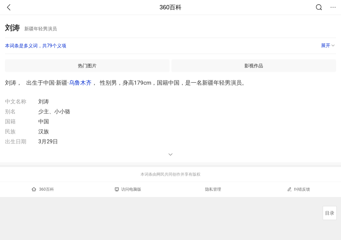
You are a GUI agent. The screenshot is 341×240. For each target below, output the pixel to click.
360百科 (170, 7)
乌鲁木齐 (80, 82)
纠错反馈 (298, 189)
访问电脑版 (128, 189)
